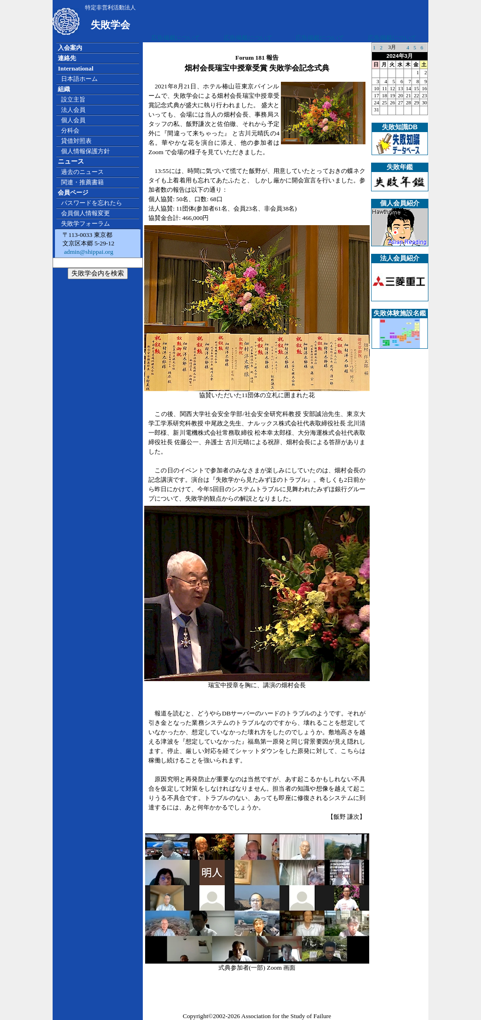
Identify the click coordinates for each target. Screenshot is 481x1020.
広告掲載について (175, 37)
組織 (64, 89)
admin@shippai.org (87, 251)
